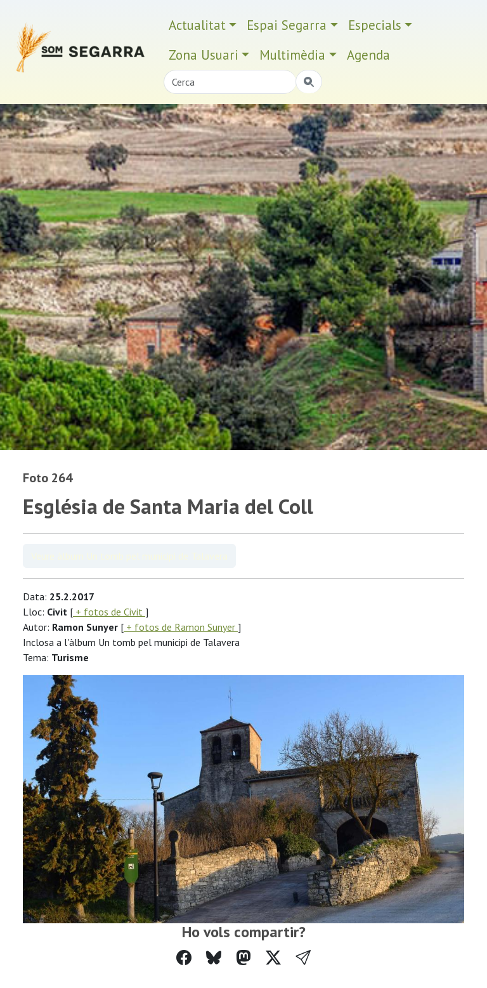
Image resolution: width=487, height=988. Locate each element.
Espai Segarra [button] (287, 25)
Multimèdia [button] (292, 54)
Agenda (368, 54)
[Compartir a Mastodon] (243, 958)
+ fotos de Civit (109, 611)
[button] (303, 958)
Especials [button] (374, 25)
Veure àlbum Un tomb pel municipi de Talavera (129, 556)
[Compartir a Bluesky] (213, 958)
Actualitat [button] (197, 25)
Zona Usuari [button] (203, 54)
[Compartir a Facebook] (184, 958)
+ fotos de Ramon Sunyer (181, 627)
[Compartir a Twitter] (273, 958)
